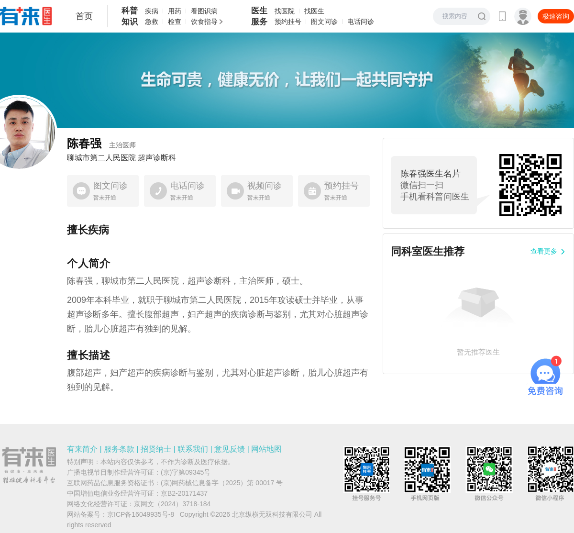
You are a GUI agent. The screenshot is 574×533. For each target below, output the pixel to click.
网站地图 (266, 449)
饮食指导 (204, 21)
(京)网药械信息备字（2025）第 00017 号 (222, 483)
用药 (174, 11)
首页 (84, 16)
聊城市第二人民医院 (101, 158)
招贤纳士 (156, 449)
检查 (174, 21)
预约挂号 (288, 21)
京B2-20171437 (184, 493)
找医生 (314, 11)
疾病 (151, 11)
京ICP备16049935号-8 (140, 514)
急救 (151, 21)
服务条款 (119, 449)
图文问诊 (324, 21)
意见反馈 (229, 449)
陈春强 (101, 143)
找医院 (285, 11)
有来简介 (82, 449)
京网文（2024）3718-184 (172, 504)
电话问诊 (360, 21)
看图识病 (204, 11)
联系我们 (192, 449)
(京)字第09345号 (185, 472)
